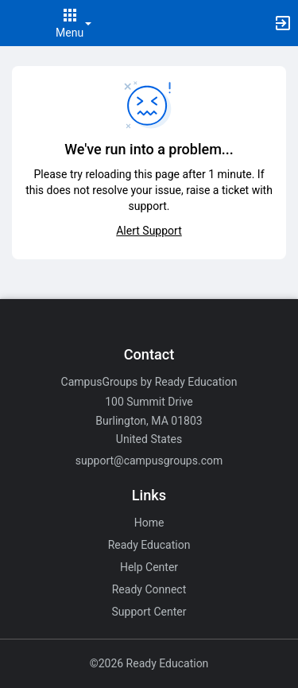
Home (149, 522)
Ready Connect (149, 589)
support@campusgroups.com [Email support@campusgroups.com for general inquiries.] (149, 460)
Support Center (149, 611)
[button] (20, 23)
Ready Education (149, 544)
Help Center (149, 567)
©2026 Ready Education (149, 663)
